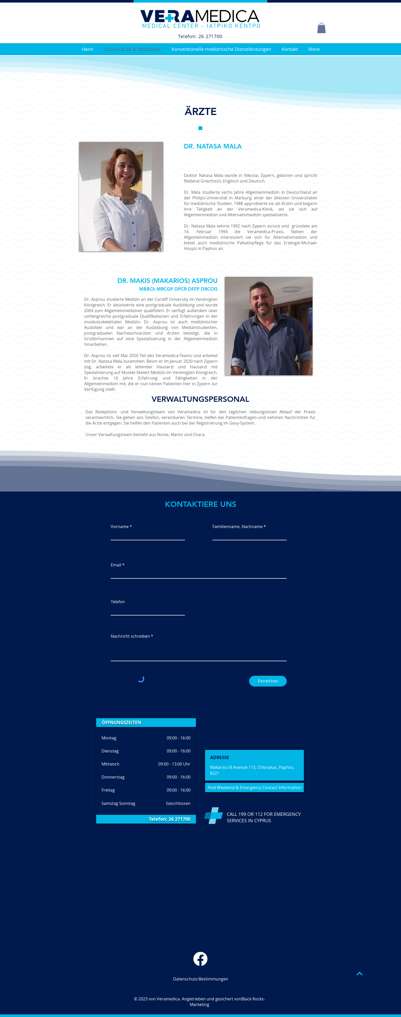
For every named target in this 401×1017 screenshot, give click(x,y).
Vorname (120, 526)
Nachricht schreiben (130, 636)
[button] (321, 28)
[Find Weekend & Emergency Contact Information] (254, 787)
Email (116, 565)
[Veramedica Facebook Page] (200, 959)
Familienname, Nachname (238, 526)
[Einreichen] (268, 681)
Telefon (118, 602)
